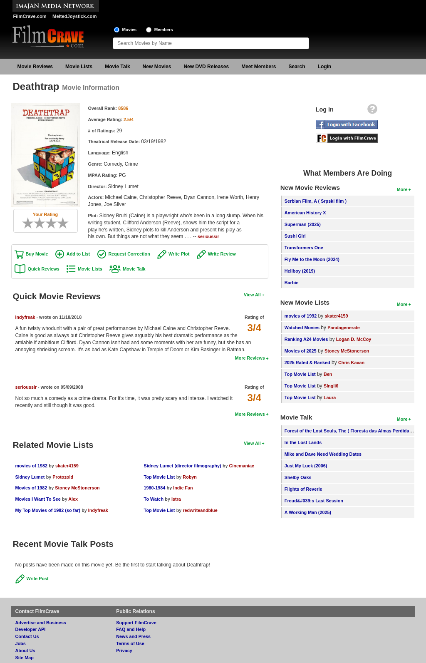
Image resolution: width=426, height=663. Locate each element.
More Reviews (250, 357)
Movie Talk (117, 67)
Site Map (24, 657)
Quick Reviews (43, 268)
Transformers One (304, 247)
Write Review (222, 253)
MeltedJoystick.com (74, 16)
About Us (25, 650)
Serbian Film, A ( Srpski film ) (316, 201)
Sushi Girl (295, 235)
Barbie (292, 282)
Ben (328, 374)
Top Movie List (159, 476)
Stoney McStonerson (77, 487)
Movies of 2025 (301, 350)
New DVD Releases (206, 67)
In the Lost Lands (303, 442)
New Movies (157, 67)
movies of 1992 (301, 315)
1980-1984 (155, 487)
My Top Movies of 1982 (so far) (47, 510)
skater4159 (67, 465)
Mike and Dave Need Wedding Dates (323, 454)
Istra (176, 499)
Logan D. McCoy (354, 339)
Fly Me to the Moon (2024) (312, 259)
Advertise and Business (40, 622)
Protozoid (62, 476)
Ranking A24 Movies (306, 339)
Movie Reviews (35, 67)
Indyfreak (25, 317)
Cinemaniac (242, 465)
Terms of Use (130, 643)
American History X (305, 212)
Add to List (78, 253)
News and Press (133, 636)
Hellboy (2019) (300, 270)
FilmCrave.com (30, 16)
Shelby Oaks (298, 477)
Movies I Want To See (38, 499)
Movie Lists (78, 67)
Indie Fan (183, 487)
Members (163, 29)
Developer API (30, 629)
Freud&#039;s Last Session (314, 500)
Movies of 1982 (31, 487)
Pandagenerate (343, 327)
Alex (73, 499)
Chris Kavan (351, 362)
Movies (129, 29)
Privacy (124, 650)
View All (252, 294)
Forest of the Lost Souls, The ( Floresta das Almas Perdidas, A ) (352, 430)
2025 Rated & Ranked (307, 362)
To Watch (153, 499)
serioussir (208, 236)
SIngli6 (331, 385)
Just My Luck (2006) (306, 465)
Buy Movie (37, 253)
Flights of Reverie (303, 489)
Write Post (38, 578)
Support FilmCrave (136, 622)
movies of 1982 (31, 465)
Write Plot (178, 253)
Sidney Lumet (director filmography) (182, 465)
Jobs (20, 643)
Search (297, 67)
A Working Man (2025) (308, 512)
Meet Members (258, 67)
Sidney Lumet (30, 476)
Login (325, 67)
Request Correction (129, 253)
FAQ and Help (131, 629)
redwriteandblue (200, 510)
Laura (330, 397)
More (402, 189)
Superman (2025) (303, 224)
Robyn (190, 476)
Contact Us (27, 636)
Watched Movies (302, 327)
